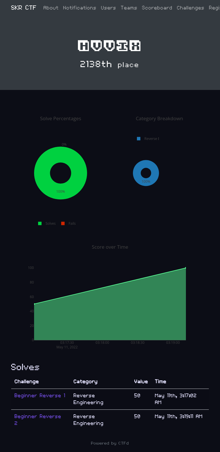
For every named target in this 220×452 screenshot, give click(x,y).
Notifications (80, 8)
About (51, 8)
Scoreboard (157, 8)
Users (108, 8)
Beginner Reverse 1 (40, 395)
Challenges (191, 8)
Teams (129, 8)
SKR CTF (24, 8)
